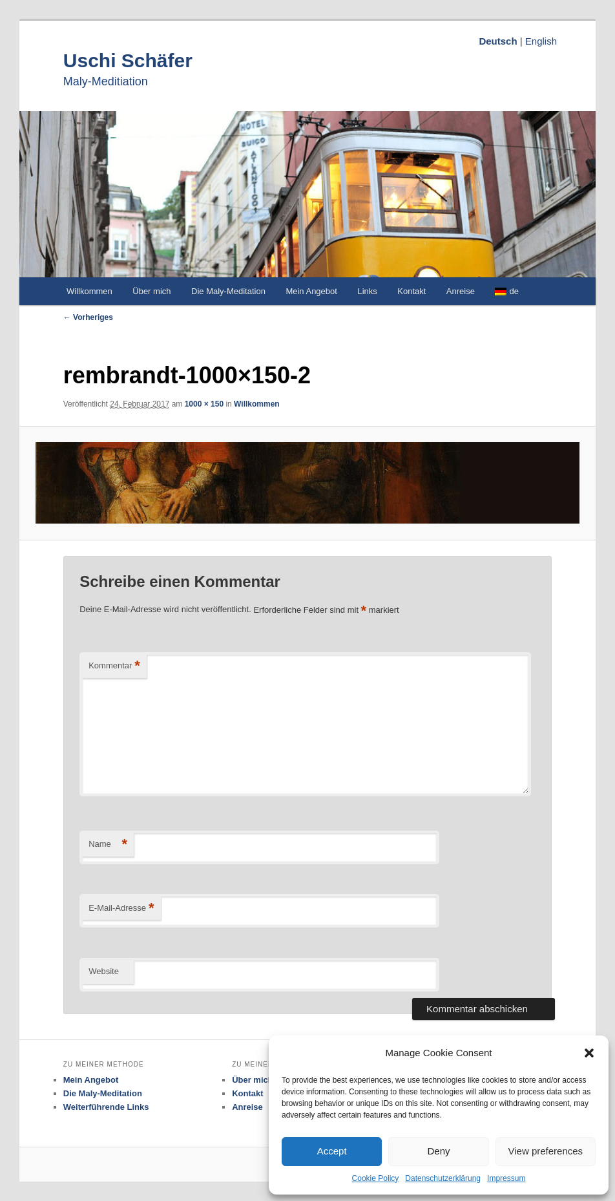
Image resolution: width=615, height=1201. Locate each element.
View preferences (545, 1150)
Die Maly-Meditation (228, 291)
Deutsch (498, 41)
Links (367, 291)
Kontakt (411, 291)
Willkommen (89, 291)
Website (104, 971)
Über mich (151, 291)
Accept (332, 1150)
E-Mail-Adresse (121, 908)
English (541, 41)
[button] (589, 1053)
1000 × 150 (204, 404)
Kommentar (114, 666)
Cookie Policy (375, 1178)
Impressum (506, 1178)
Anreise (460, 291)
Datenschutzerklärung (443, 1178)
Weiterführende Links (106, 1107)
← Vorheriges (88, 317)
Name (108, 844)
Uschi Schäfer (128, 60)
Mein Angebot (311, 291)
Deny (438, 1150)
